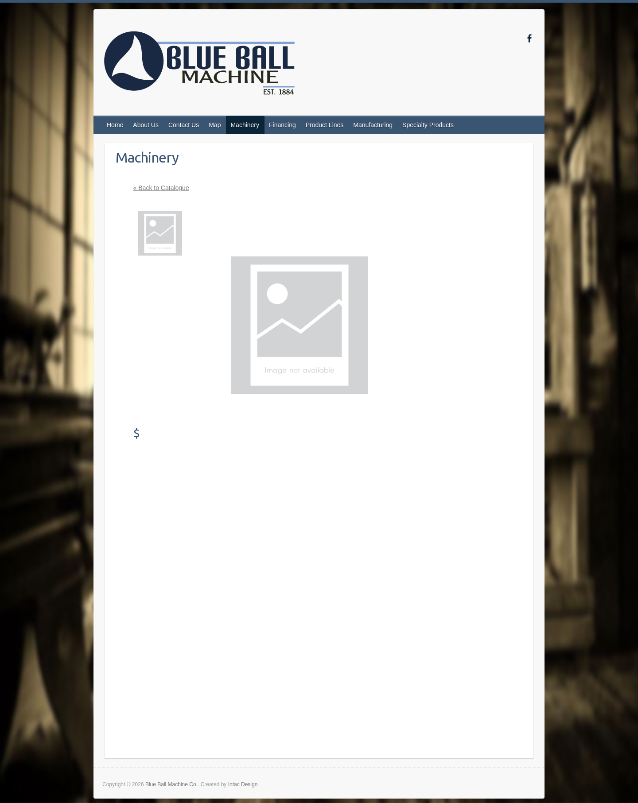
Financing (282, 124)
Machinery (244, 124)
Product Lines (325, 124)
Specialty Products (428, 124)
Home (115, 124)
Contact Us (183, 124)
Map (215, 124)
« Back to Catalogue (161, 187)
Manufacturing (373, 124)
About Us (146, 124)
